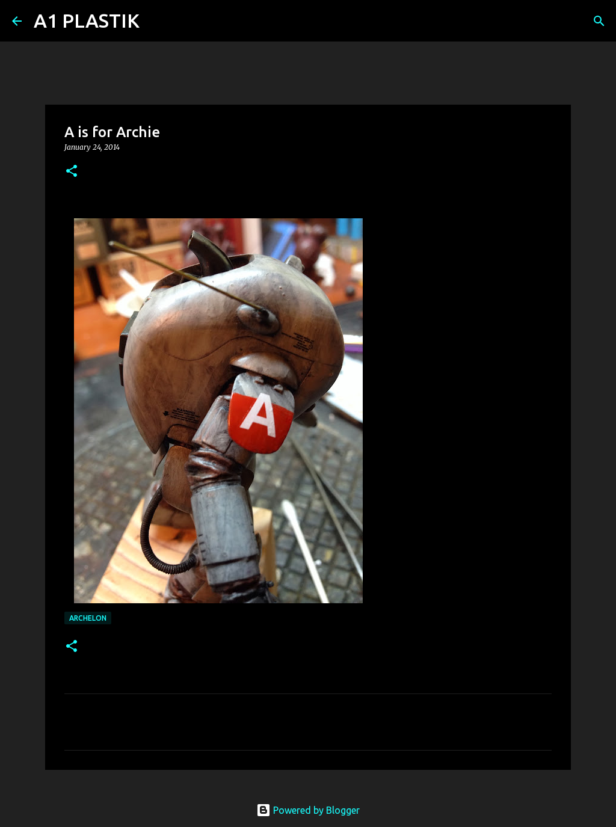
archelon (87, 618)
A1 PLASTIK (87, 20)
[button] (71, 172)
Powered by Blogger (308, 810)
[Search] (156, 21)
